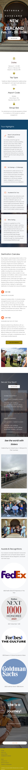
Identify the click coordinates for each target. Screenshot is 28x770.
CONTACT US (4, 760)
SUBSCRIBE (14, 743)
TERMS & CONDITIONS (6, 764)
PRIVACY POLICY (5, 762)
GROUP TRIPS (4, 754)
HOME (2, 750)
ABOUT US (3, 752)
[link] (14, 348)
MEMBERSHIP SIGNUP (6, 756)
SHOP (2, 759)
